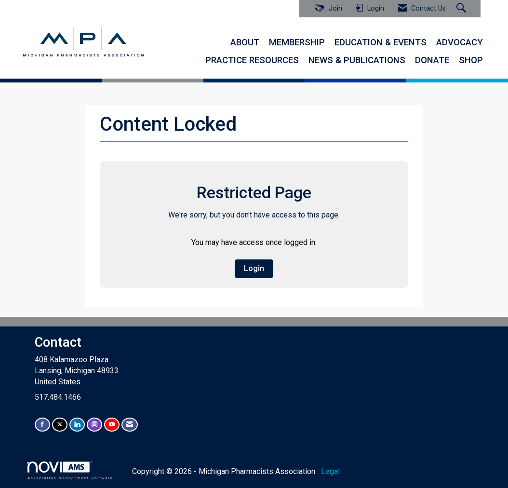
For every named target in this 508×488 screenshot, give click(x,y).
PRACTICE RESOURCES (252, 60)
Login (254, 268)
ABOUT (244, 42)
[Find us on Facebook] (42, 425)
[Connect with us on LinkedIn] (77, 425)
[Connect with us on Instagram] (94, 425)
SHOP (471, 60)
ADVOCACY (459, 42)
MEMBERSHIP (297, 42)
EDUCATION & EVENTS (380, 42)
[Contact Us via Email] (129, 425)
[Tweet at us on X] (59, 425)
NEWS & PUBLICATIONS (356, 60)
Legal (330, 471)
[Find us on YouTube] (112, 425)
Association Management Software (70, 470)
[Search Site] (462, 8)
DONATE (432, 60)
